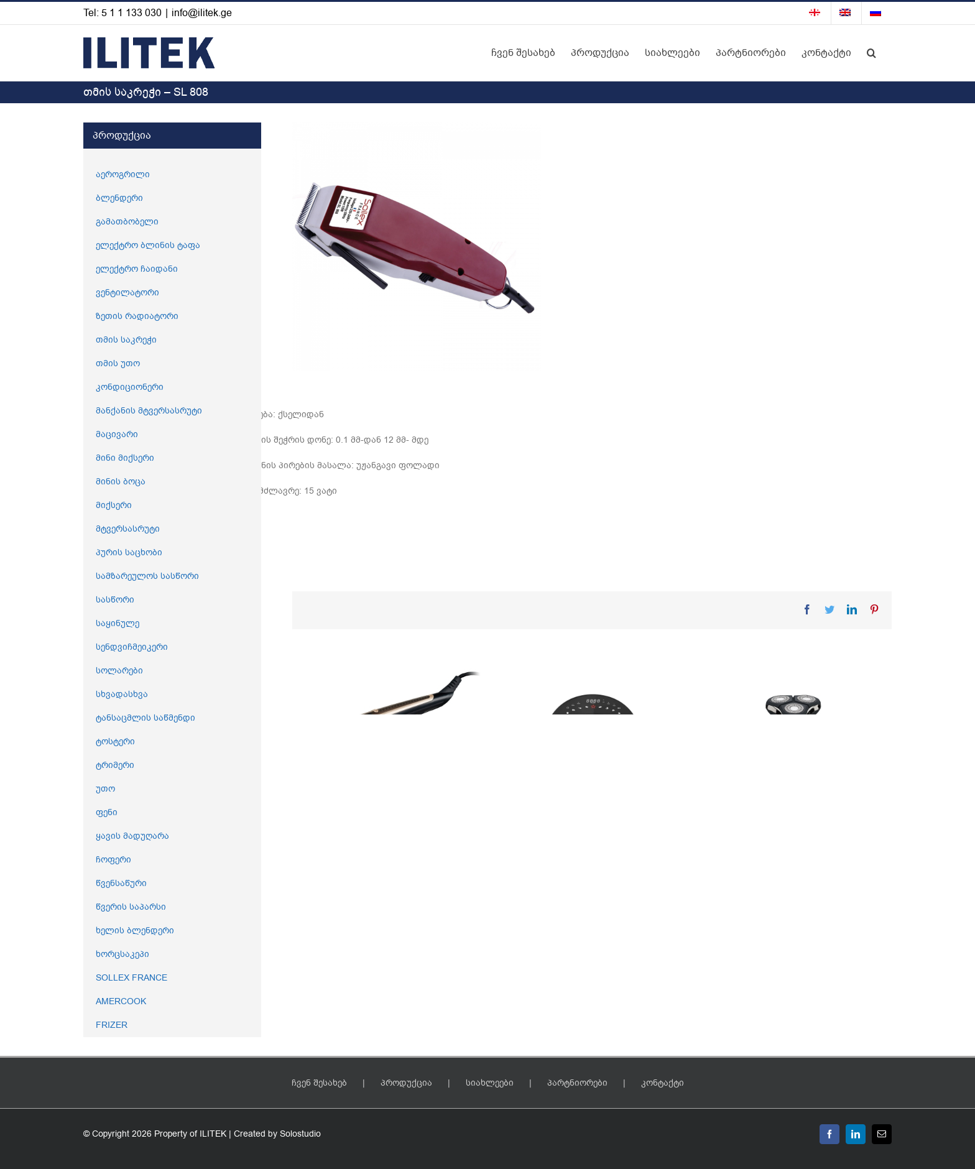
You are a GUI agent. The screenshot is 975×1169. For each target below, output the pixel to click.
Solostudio (300, 1134)
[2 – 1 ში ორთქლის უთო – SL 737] (387, 731)
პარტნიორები (577, 1083)
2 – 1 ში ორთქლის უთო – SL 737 (382, 816)
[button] (871, 53)
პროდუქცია (406, 1083)
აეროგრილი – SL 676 (560, 879)
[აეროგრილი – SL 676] (591, 763)
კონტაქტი (662, 1083)
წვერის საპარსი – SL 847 (772, 879)
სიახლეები (490, 1083)
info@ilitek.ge (202, 13)
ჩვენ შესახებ (319, 1083)
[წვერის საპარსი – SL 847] (794, 763)
